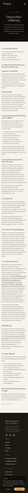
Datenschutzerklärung (8, 485)
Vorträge (7, 448)
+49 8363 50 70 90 (11, 57)
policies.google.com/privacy (13, 320)
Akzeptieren (19, 489)
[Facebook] (6, 435)
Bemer (7, 445)
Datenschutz (9, 474)
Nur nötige (8, 489)
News (6, 450)
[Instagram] (10, 435)
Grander (7, 442)
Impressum (8, 471)
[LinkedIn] (14, 435)
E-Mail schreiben (10, 464)
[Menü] (24, 3)
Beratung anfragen (11, 458)
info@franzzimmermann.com (13, 59)
